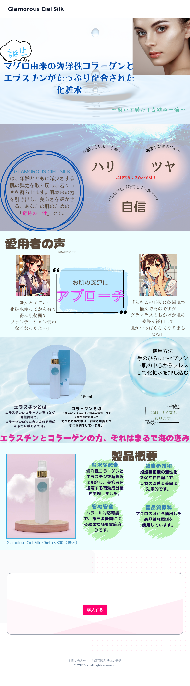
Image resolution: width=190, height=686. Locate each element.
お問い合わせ (77, 660)
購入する (95, 609)
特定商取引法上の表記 (106, 660)
